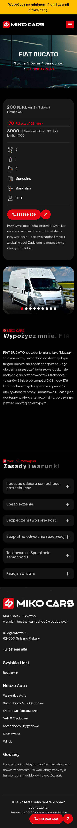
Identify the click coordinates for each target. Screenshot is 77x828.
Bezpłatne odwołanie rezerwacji (35, 539)
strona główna (27, 63)
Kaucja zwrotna (20, 576)
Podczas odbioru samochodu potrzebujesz (33, 489)
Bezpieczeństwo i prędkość (31, 523)
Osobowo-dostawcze (20, 711)
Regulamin (10, 672)
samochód (54, 63)
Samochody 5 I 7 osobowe (23, 703)
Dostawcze (11, 734)
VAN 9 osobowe (15, 718)
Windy (8, 741)
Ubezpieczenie (19, 507)
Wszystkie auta (14, 695)
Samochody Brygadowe (21, 726)
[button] (70, 24)
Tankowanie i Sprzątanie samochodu (28, 558)
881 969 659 (46, 819)
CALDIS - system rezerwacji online (46, 812)
